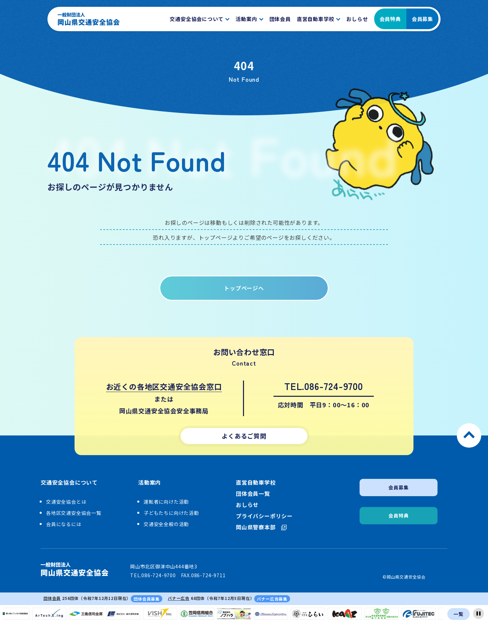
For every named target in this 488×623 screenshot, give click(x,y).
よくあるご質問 (244, 435)
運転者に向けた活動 (166, 501)
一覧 (458, 613)
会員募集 (422, 18)
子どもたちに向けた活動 (171, 512)
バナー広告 (178, 598)
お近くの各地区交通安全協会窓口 (164, 386)
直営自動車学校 (256, 482)
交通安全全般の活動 (166, 524)
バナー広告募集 (272, 599)
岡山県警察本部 (261, 527)
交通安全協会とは (66, 501)
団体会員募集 (147, 599)
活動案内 (149, 482)
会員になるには (63, 524)
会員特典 (390, 18)
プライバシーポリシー (264, 516)
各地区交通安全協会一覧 (73, 512)
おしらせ (247, 504)
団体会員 (52, 598)
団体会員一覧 (253, 493)
